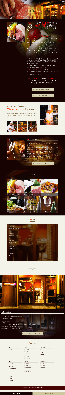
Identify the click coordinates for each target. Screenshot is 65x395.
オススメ (27, 349)
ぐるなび (43, 367)
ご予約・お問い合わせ (43, 95)
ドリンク (27, 356)
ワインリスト (28, 358)
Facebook (11, 376)
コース (27, 351)
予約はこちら (49, 393)
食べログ (43, 365)
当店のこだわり (42, 90)
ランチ (27, 354)
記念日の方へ (43, 163)
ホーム (11, 349)
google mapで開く (7, 318)
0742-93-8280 (16, 393)
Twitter (11, 378)
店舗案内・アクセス (29, 363)
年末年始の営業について (15, 228)
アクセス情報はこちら (32, 333)
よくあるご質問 (13, 368)
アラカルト (28, 353)
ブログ (42, 354)
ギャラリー (43, 349)
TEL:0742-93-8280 (5, 321)
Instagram (11, 380)
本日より (11, 255)
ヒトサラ (43, 363)
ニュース (11, 363)
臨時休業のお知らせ (14, 235)
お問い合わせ (28, 371)
